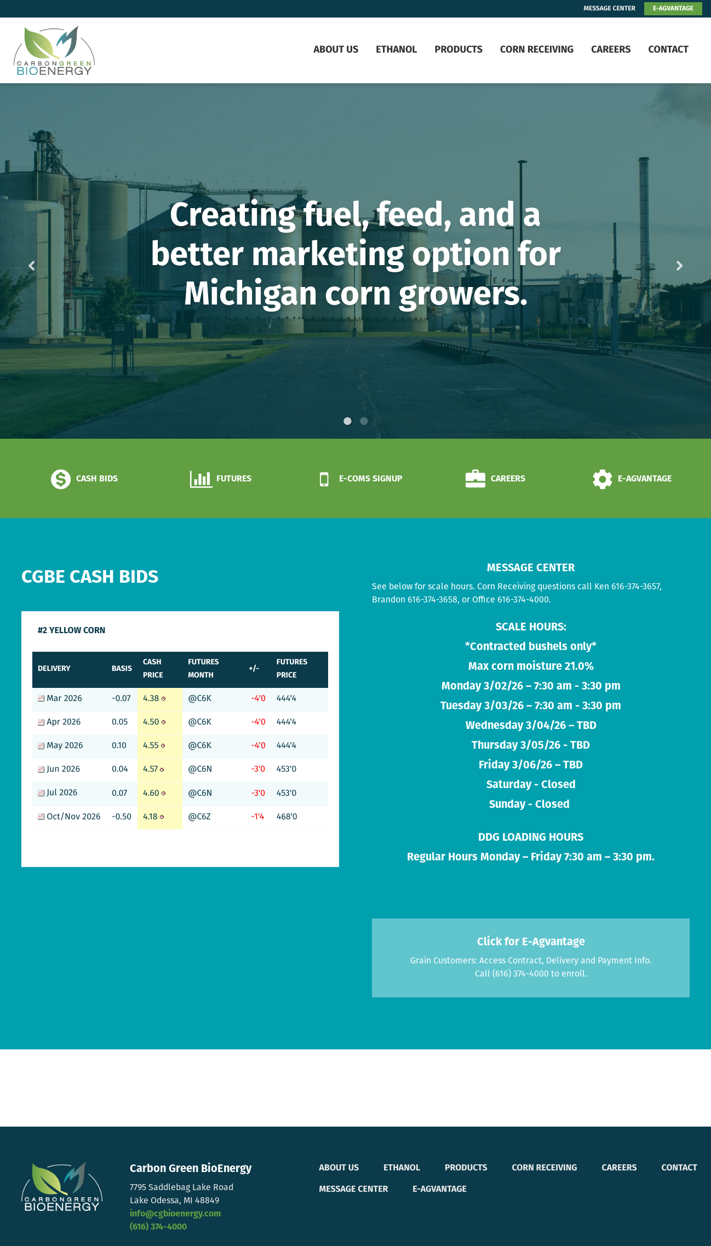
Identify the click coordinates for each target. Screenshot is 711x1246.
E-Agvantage (439, 1189)
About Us (335, 50)
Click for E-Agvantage (531, 942)
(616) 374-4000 (158, 1227)
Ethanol (396, 50)
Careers (610, 50)
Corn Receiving (537, 50)
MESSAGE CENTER (609, 8)
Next (662, 261)
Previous (49, 261)
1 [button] (347, 421)
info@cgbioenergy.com (175, 1214)
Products (459, 50)
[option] (355, 261)
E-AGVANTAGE (673, 8)
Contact (668, 50)
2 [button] (363, 421)
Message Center (353, 1189)
